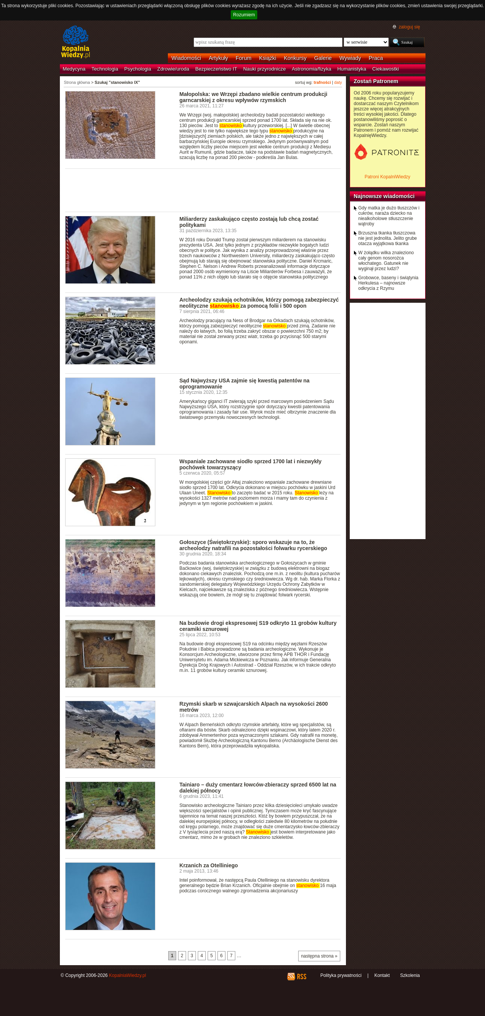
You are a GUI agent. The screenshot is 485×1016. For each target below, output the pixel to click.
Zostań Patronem (376, 81)
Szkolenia (410, 975)
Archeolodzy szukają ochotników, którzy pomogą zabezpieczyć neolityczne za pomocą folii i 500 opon (259, 303)
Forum (244, 58)
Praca (376, 58)
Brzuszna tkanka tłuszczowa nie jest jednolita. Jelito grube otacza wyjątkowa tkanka (387, 238)
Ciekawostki (385, 69)
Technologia (105, 69)
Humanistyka (351, 69)
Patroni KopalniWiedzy (387, 176)
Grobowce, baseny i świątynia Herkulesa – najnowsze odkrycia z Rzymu (388, 283)
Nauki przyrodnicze (264, 69)
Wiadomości (186, 58)
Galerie (323, 58)
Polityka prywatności (340, 975)
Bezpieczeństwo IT (216, 69)
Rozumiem (244, 14)
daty (338, 82)
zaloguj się (409, 27)
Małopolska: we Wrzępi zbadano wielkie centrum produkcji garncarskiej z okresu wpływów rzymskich (253, 97)
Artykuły (218, 58)
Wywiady (350, 58)
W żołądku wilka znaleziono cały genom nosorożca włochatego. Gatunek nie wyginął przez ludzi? (386, 260)
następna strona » (319, 956)
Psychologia (137, 69)
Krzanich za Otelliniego (209, 865)
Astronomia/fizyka (311, 69)
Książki (268, 58)
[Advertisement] (203, 190)
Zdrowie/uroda (173, 69)
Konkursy (295, 58)
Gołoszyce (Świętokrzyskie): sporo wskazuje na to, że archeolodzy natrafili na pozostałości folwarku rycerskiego (253, 545)
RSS (301, 976)
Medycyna (74, 69)
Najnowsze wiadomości (384, 196)
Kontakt (382, 975)
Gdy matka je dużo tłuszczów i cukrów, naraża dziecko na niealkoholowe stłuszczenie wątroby (388, 215)
